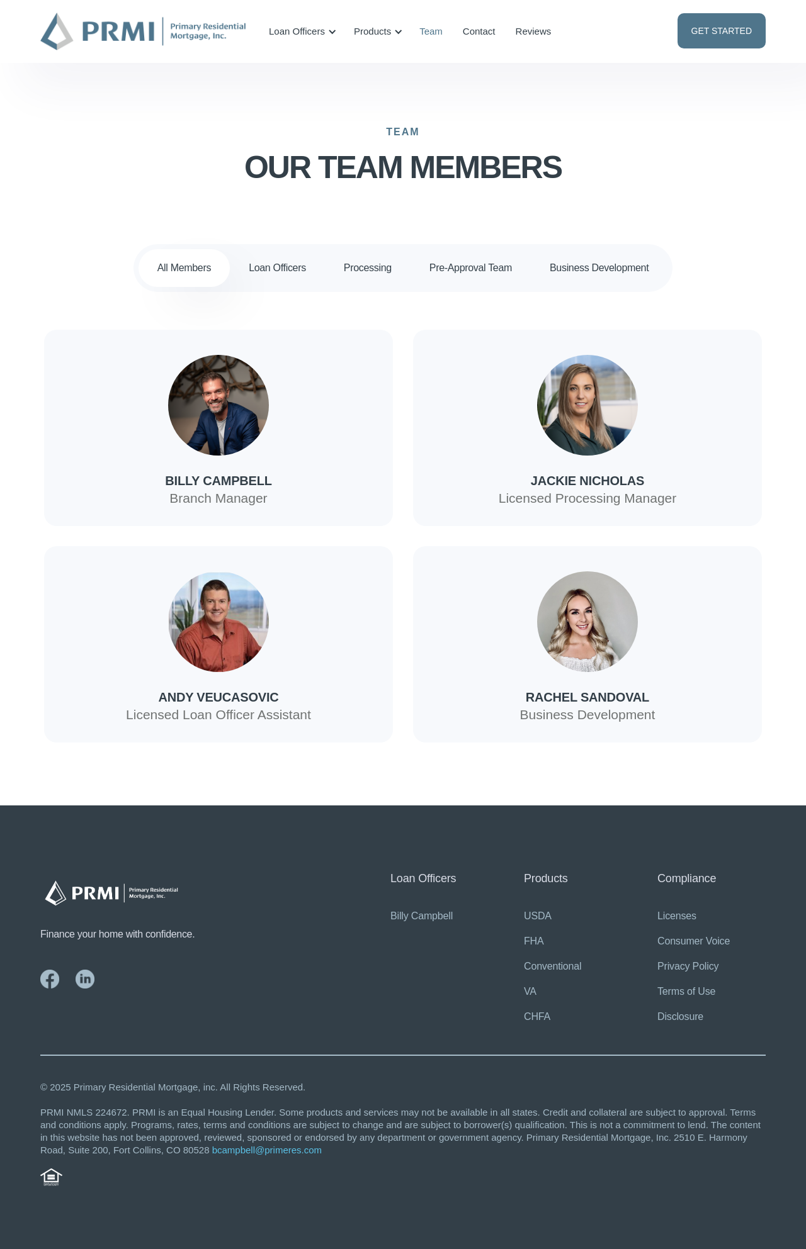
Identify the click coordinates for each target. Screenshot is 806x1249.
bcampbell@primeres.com (267, 1150)
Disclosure (680, 1016)
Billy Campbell (421, 915)
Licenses (676, 915)
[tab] (184, 268)
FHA (534, 941)
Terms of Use (686, 991)
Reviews (534, 31)
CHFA (537, 1016)
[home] (143, 32)
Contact (479, 31)
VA (530, 991)
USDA (538, 915)
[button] (300, 31)
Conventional (552, 966)
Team (431, 31)
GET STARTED (721, 31)
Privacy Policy (687, 966)
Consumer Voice (693, 941)
